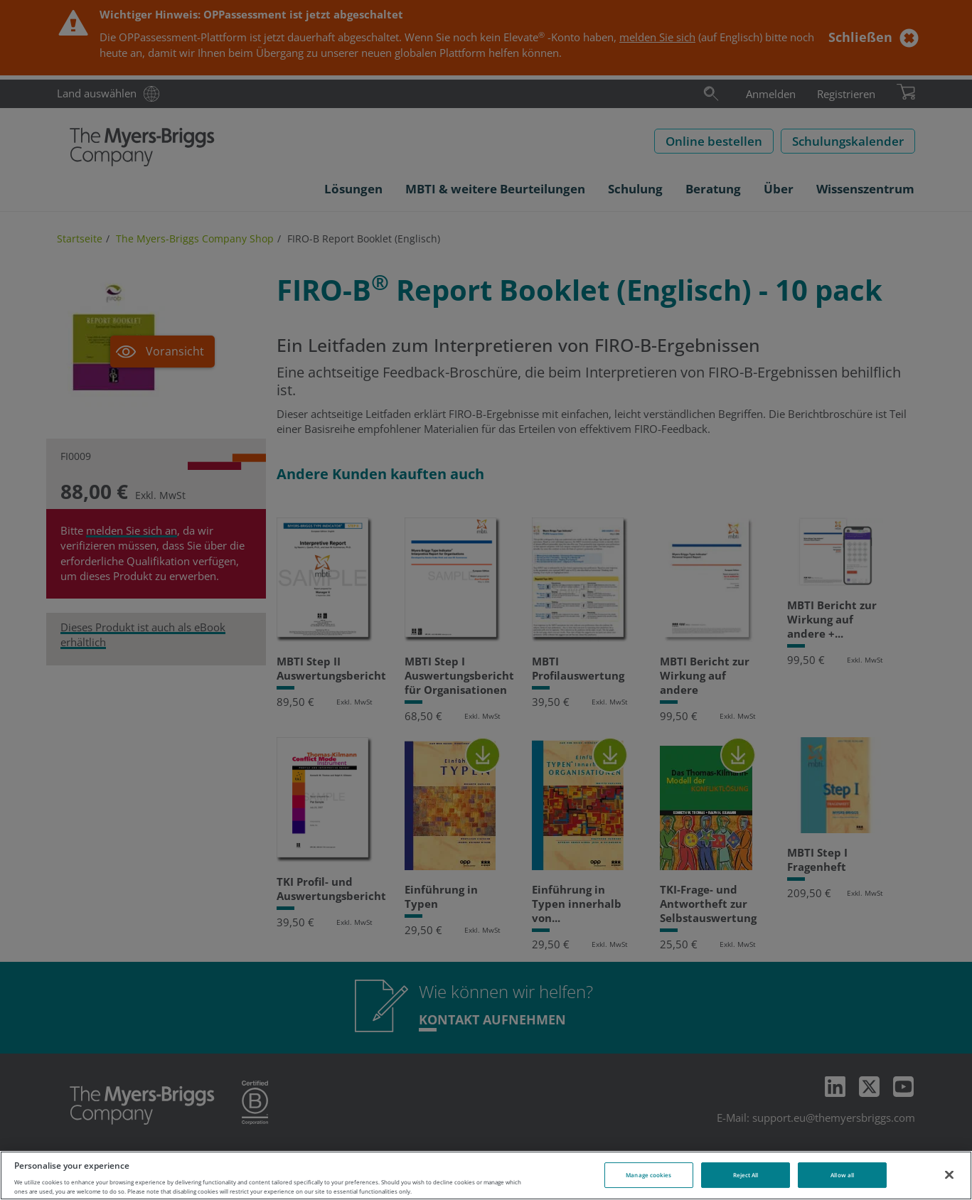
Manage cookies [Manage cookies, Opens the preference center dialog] (648, 1175)
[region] (486, 1175)
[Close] (949, 1174)
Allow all (842, 1175)
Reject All (746, 1175)
